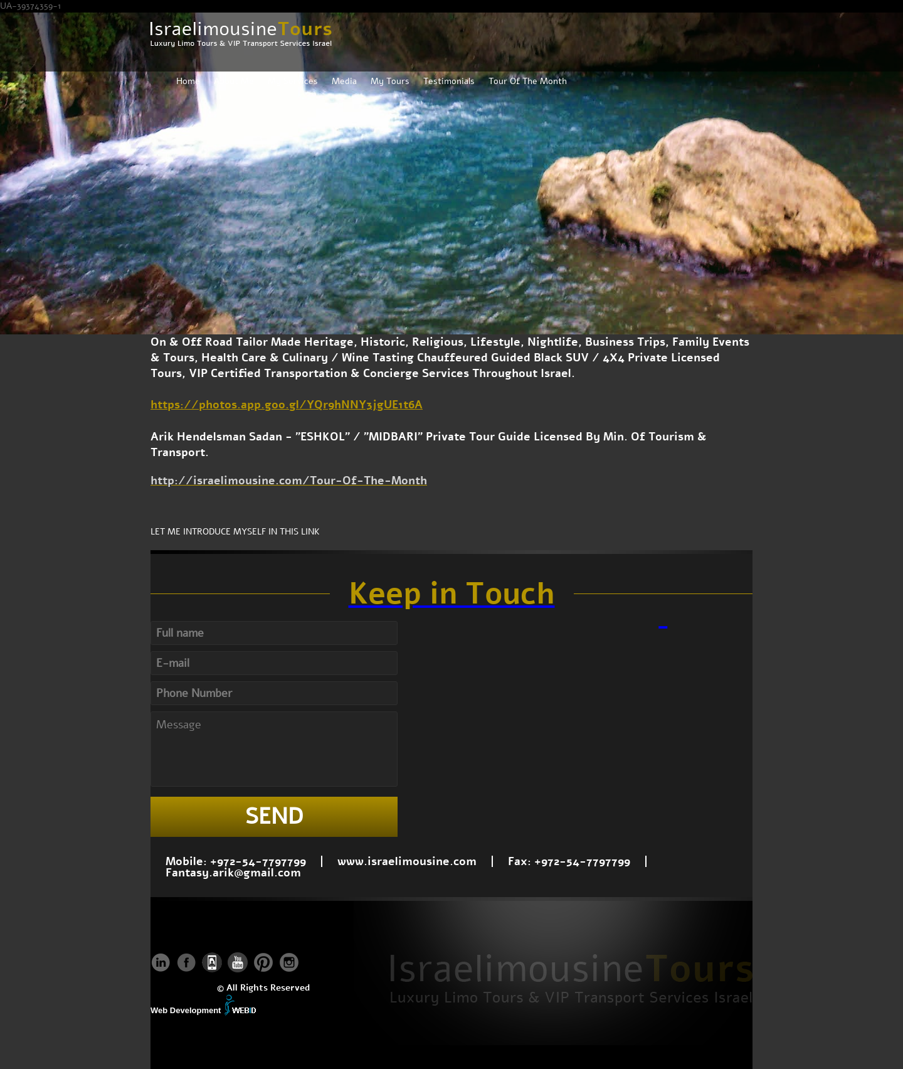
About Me (234, 81)
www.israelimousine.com (407, 861)
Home (188, 81)
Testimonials (449, 81)
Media (344, 81)
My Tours (390, 81)
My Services (293, 81)
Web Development (185, 1010)
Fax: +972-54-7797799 (569, 861)
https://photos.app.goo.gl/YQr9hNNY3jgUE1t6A (286, 404)
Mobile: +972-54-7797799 (236, 861)
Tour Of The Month (527, 81)
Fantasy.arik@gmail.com (233, 872)
